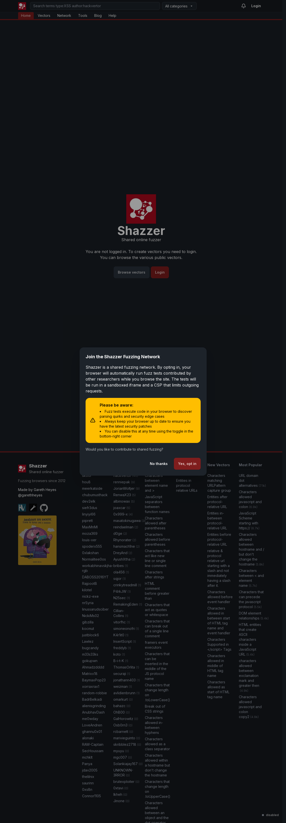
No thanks (159, 464)
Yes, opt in (187, 464)
